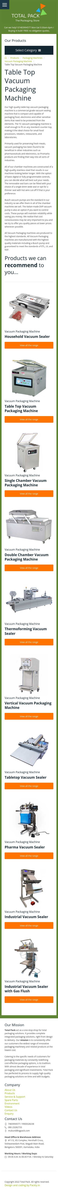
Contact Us (11, 1110)
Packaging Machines (32, 57)
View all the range (29, 345)
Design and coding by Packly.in (22, 1185)
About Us (10, 1090)
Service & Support (15, 1096)
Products (14, 57)
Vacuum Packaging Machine (18, 61)
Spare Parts (11, 1100)
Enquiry (9, 1113)
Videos (8, 1107)
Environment (12, 1103)
